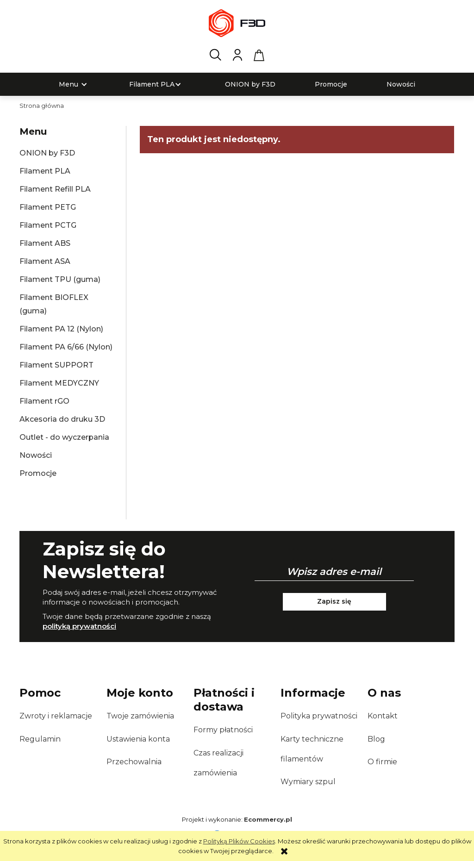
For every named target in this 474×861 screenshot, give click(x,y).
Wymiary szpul (308, 781)
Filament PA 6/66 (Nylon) (65, 347)
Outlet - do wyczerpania (64, 437)
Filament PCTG (47, 225)
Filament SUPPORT (56, 365)
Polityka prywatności (319, 715)
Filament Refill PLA (55, 189)
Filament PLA (44, 171)
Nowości (35, 455)
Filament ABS (44, 243)
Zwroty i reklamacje (55, 715)
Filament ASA (44, 261)
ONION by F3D (47, 153)
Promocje (37, 473)
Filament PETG (47, 207)
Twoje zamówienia (140, 715)
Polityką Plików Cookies (239, 841)
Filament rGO (44, 401)
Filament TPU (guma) (59, 279)
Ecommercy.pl (268, 819)
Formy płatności (223, 729)
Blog (376, 739)
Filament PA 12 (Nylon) (61, 328)
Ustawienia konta (138, 739)
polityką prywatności (79, 626)
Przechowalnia (134, 761)
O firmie (382, 761)
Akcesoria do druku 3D (62, 419)
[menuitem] (68, 84)
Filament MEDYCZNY (59, 383)
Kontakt (383, 715)
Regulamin (40, 739)
